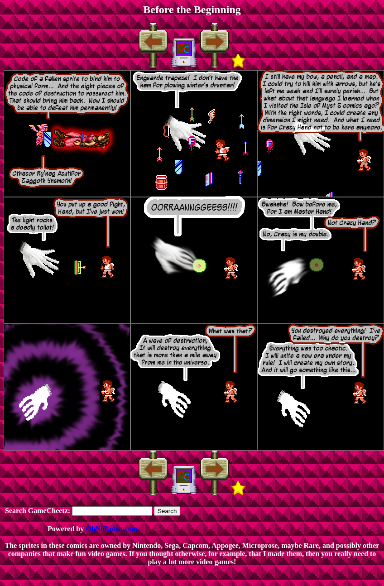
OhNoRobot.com (112, 529)
